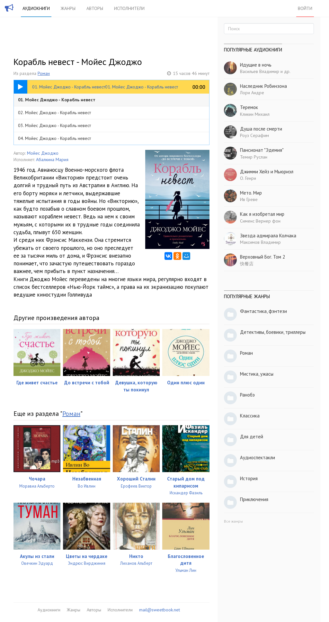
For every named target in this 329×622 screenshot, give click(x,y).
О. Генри (248, 178)
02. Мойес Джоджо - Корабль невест (54, 112)
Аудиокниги (36, 8)
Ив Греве (249, 199)
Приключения (254, 499)
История (249, 478)
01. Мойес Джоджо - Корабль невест (56, 100)
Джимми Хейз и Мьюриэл (266, 172)
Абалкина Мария (52, 159)
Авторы (94, 8)
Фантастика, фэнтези (263, 311)
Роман (44, 73)
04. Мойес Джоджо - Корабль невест (54, 138)
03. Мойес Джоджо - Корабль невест (54, 125)
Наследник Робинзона (263, 86)
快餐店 (246, 264)
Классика (250, 416)
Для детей (251, 437)
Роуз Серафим (254, 135)
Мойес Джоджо (42, 153)
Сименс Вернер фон (260, 221)
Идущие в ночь (255, 65)
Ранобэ (247, 395)
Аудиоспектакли (257, 457)
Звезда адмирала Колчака (268, 236)
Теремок (249, 107)
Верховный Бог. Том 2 (262, 257)
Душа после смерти (261, 129)
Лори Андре (252, 93)
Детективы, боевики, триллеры (273, 332)
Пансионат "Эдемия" (262, 150)
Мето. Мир (251, 193)
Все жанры (233, 521)
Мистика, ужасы (256, 374)
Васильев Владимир (259, 71)
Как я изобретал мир (262, 214)
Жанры (68, 8)
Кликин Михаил (255, 114)
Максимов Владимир (260, 242)
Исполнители (129, 8)
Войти (305, 8)
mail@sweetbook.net (159, 610)
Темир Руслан (253, 157)
